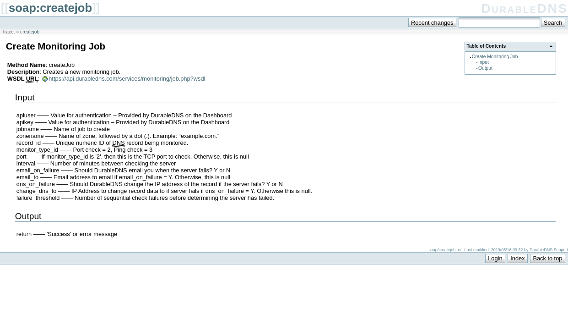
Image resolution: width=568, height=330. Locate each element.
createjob (29, 31)
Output (485, 68)
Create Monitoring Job (495, 56)
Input (483, 62)
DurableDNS (524, 8)
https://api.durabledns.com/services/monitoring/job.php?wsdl (127, 78)
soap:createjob (50, 7)
